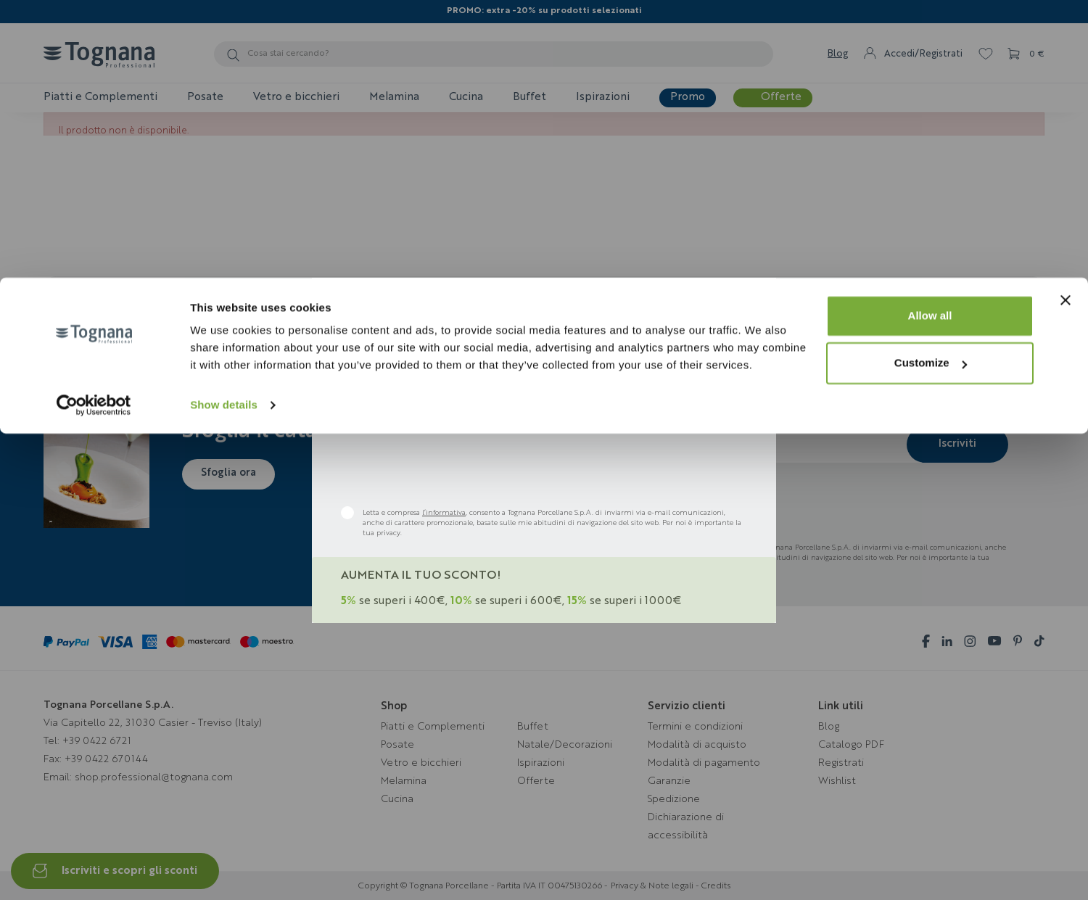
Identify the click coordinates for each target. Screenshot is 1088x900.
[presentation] (451, 467)
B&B (455, 363)
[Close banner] (1065, 22)
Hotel (519, 363)
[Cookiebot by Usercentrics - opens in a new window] (93, 128)
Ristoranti (382, 363)
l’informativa (444, 512)
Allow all (930, 38)
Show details (223, 127)
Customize (930, 86)
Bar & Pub (596, 363)
